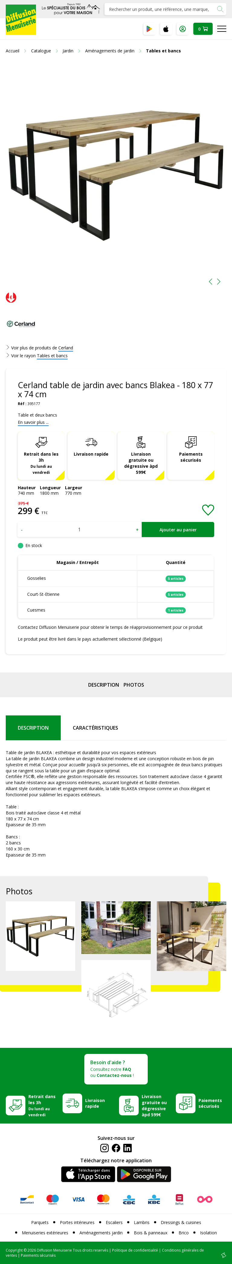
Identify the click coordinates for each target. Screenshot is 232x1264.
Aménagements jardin (101, 1233)
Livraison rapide (91, 454)
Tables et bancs (52, 355)
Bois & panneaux (150, 1233)
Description (103, 685)
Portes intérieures (77, 1222)
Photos (134, 685)
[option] (116, 175)
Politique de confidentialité (135, 1250)
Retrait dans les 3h (41, 463)
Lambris (142, 1222)
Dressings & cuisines (181, 1222)
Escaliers (114, 1222)
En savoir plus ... (33, 422)
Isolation (208, 1233)
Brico (184, 1233)
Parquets (40, 1222)
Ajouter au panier (178, 530)
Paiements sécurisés (191, 457)
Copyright (14, 1250)
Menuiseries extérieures (45, 1233)
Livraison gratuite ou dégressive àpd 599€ (141, 463)
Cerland (65, 348)
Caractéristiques (95, 727)
